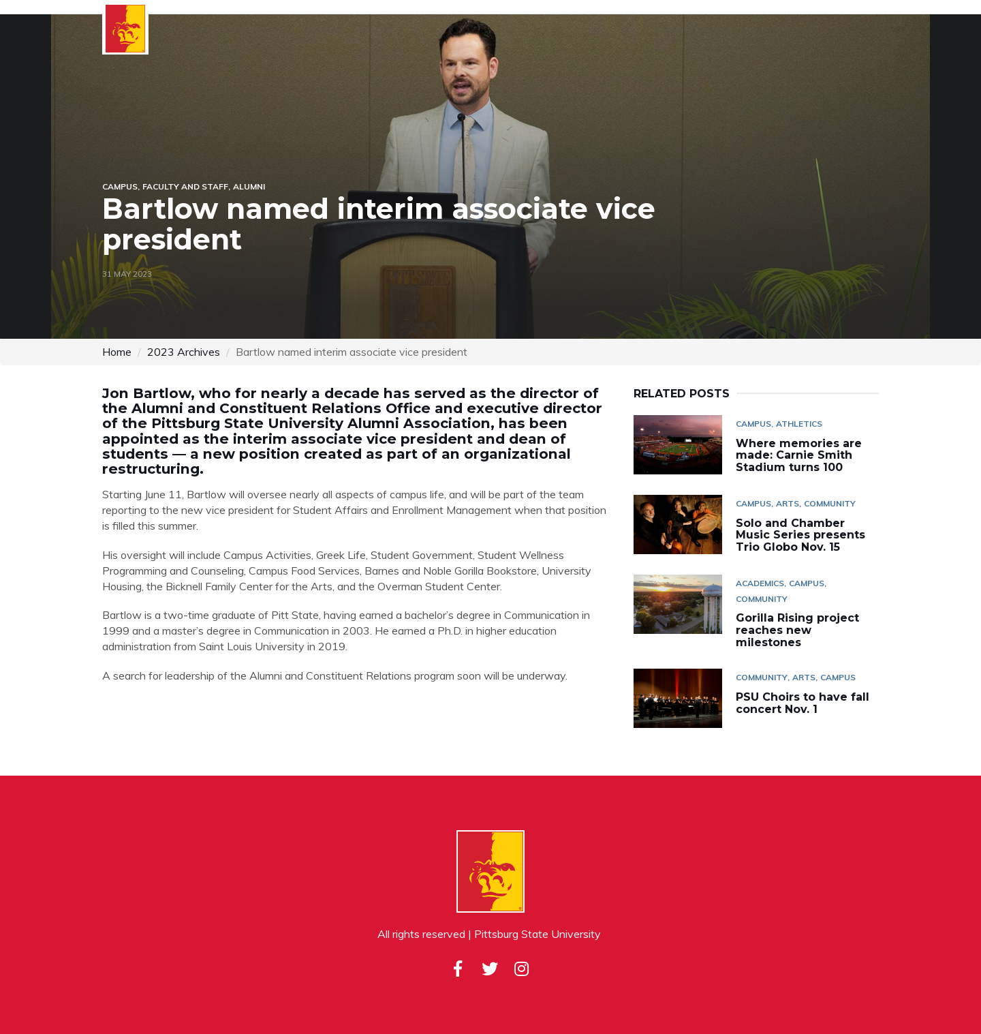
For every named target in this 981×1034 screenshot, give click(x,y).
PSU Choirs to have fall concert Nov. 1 (802, 703)
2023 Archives (183, 352)
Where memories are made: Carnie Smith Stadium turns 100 (799, 455)
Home (116, 352)
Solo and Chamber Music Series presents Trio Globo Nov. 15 (800, 535)
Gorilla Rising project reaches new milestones (797, 629)
